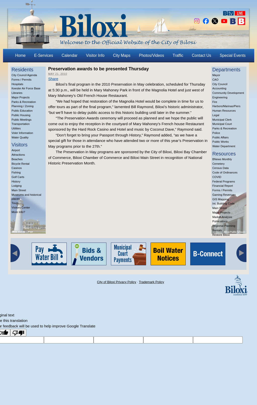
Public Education (22, 110)
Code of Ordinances (224, 172)
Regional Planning (223, 225)
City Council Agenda (24, 75)
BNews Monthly (222, 159)
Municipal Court (222, 123)
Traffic (178, 55)
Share (53, 79)
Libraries (17, 92)
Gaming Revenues (224, 194)
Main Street (19, 190)
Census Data (220, 167)
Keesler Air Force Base (26, 88)
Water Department (223, 146)
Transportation (21, 123)
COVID (216, 176)
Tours (15, 203)
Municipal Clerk (222, 119)
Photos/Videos (151, 55)
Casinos (17, 167)
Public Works (220, 141)
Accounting (219, 88)
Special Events (232, 55)
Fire (214, 101)
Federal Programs (223, 181)
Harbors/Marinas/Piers (226, 106)
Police (216, 132)
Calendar (70, 55)
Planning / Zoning (23, 106)
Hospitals (17, 84)
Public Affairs (220, 137)
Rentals (217, 230)
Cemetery (218, 163)
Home (20, 55)
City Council (219, 84)
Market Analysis (222, 217)
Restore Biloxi (221, 234)
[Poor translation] (18, 332)
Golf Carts (18, 176)
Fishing (16, 172)
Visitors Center (21, 207)
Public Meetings (21, 119)
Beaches (17, 159)
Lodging (17, 185)
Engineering (219, 97)
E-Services (43, 55)
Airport (16, 150)
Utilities (16, 128)
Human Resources (224, 110)
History (16, 181)
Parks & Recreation (24, 101)
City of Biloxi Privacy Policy (116, 282)
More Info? (18, 212)
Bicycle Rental (20, 163)
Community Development (228, 92)
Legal (215, 115)
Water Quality (20, 137)
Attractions (18, 154)
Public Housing (21, 115)
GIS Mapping (220, 199)
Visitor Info (95, 55)
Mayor (216, 75)
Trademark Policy (151, 282)
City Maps (121, 55)
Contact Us (201, 55)
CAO (215, 79)
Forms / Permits (21, 79)
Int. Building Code (223, 203)
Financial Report (222, 185)
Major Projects (21, 97)
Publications (220, 221)
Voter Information (22, 132)
